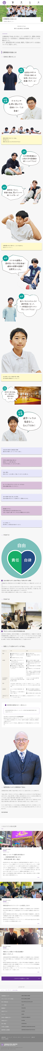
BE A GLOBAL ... (15, 990)
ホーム (2, 990)
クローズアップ (8, 990)
